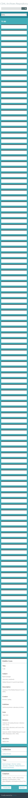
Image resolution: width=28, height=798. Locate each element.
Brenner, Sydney (16, 764)
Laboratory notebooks (8, 765)
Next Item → (22, 787)
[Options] (22, 8)
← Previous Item (6, 787)
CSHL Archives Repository (14, 3)
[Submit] (25, 8)
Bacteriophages (6, 764)
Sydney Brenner (6, 753)
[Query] (14, 8)
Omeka (14, 795)
